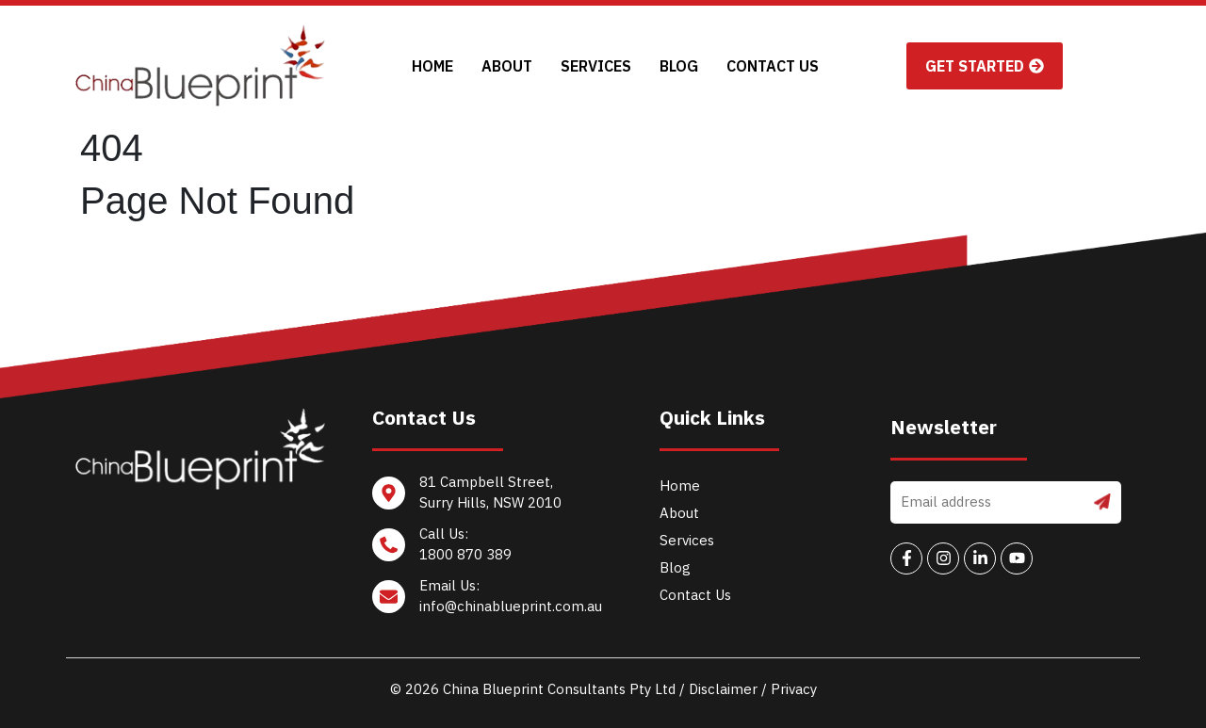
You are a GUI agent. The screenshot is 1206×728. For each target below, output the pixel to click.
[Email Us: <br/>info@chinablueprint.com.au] (489, 601)
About (506, 66)
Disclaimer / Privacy (753, 689)
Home (432, 66)
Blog (679, 66)
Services (596, 66)
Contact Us (772, 66)
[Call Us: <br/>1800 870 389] (489, 549)
